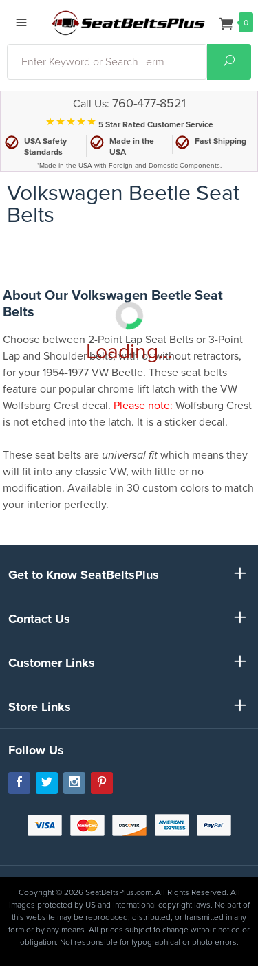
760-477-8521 (149, 103)
